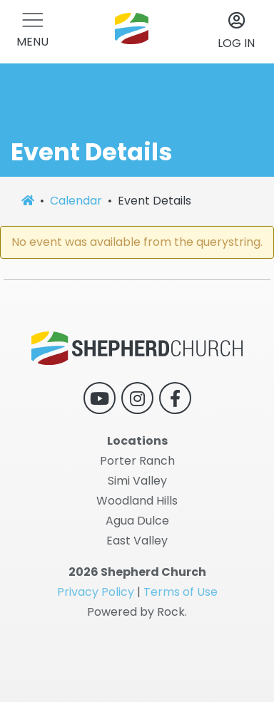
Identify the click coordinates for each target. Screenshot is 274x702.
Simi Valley (137, 481)
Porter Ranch (137, 461)
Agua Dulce (137, 520)
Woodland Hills (137, 500)
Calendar (76, 200)
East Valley (137, 540)
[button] (32, 31)
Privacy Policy (95, 592)
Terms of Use (180, 592)
